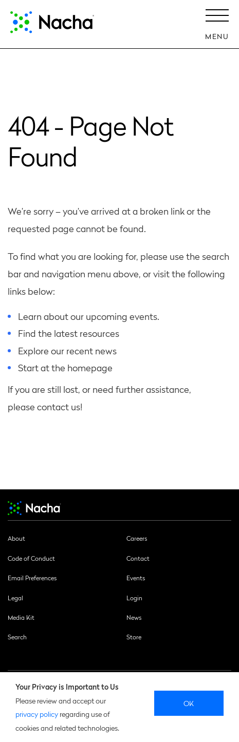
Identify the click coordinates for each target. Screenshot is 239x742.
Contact (138, 558)
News (133, 617)
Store (133, 637)
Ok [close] (188, 703)
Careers (136, 538)
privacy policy (36, 713)
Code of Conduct (31, 558)
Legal (15, 598)
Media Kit (21, 617)
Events (135, 578)
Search (17, 637)
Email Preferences (32, 578)
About (16, 538)
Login (134, 598)
